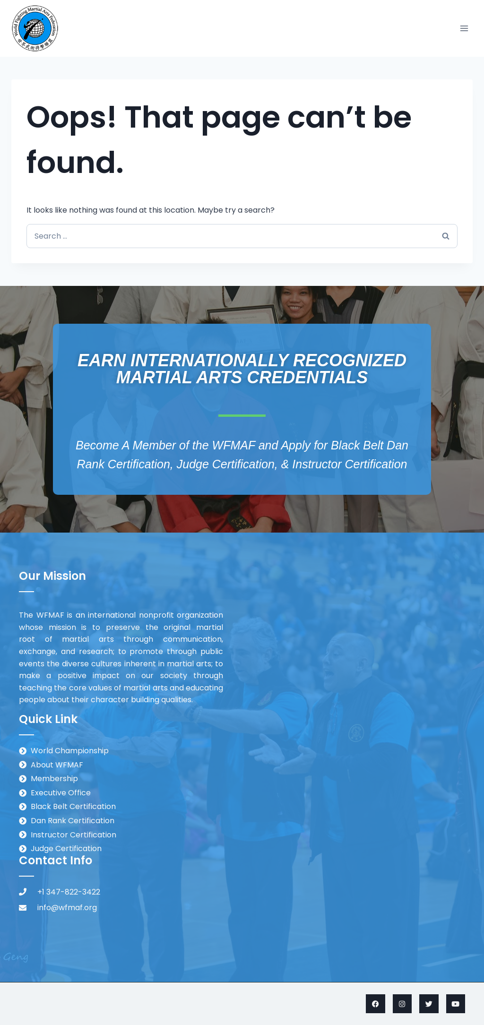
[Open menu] (464, 28)
